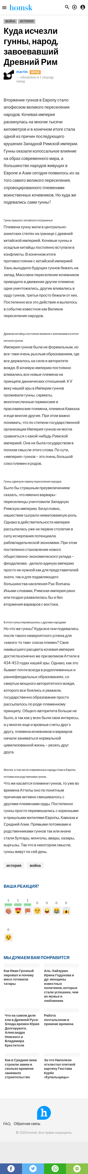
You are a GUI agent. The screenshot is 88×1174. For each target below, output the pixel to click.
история (13, 865)
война (35, 865)
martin (22, 71)
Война (10, 21)
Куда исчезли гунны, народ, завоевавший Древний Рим (31, 46)
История (26, 21)
